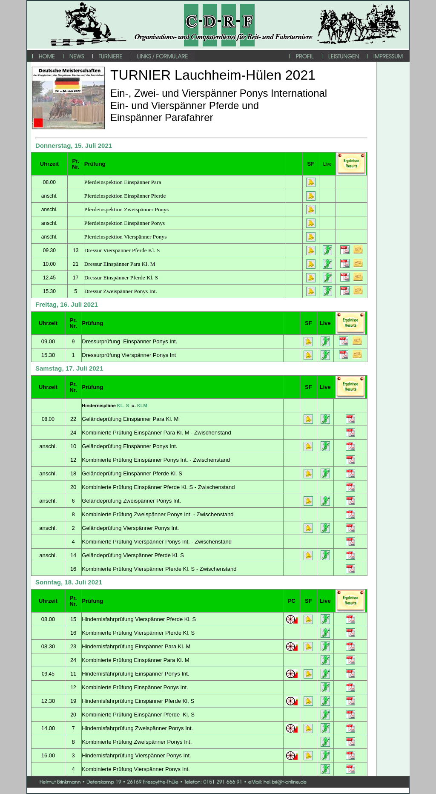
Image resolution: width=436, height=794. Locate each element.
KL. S (123, 405)
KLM (142, 405)
